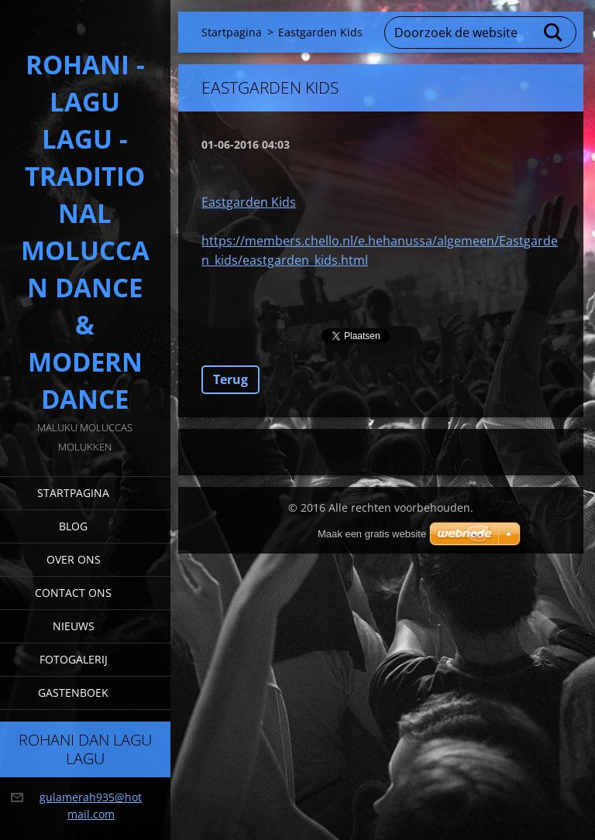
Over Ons (73, 559)
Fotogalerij (74, 659)
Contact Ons (73, 592)
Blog (73, 526)
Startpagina (73, 492)
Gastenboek (73, 692)
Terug (230, 379)
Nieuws (74, 626)
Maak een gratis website (372, 534)
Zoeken (554, 32)
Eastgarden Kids (248, 202)
